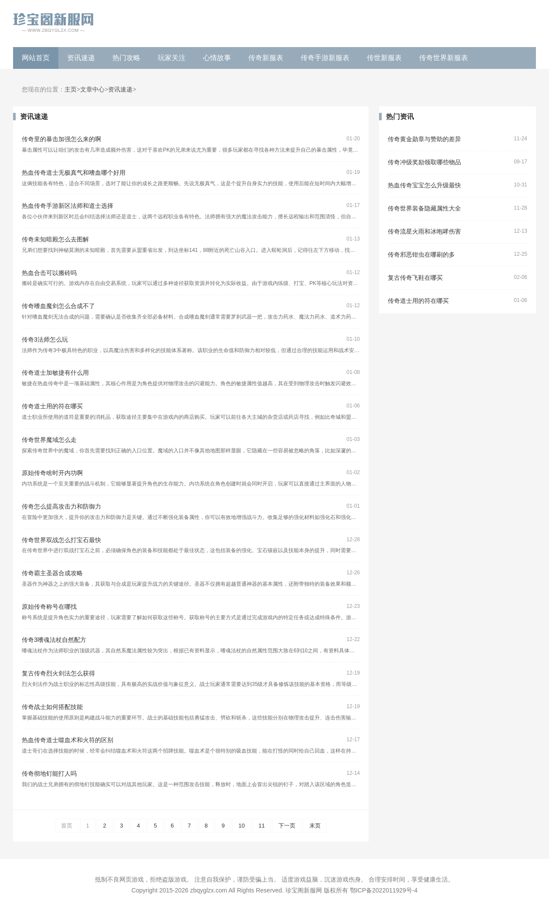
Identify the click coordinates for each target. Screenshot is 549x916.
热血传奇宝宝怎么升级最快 (424, 185)
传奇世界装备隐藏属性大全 (424, 208)
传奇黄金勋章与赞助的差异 (424, 139)
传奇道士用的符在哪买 (52, 406)
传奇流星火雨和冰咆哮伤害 (424, 231)
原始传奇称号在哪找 (49, 607)
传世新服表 (384, 57)
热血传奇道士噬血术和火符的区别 (67, 740)
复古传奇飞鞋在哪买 (415, 278)
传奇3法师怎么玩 (45, 339)
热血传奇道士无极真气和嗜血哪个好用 (73, 173)
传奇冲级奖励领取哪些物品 (424, 162)
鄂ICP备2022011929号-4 (384, 890)
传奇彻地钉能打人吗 (49, 773)
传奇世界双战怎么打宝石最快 (61, 540)
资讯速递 (81, 57)
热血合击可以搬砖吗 (49, 273)
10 (241, 825)
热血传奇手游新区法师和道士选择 (67, 206)
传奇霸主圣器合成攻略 (52, 573)
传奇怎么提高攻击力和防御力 (61, 506)
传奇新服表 (265, 57)
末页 (315, 825)
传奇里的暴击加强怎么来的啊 (61, 139)
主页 (70, 89)
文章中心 (92, 89)
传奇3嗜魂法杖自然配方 (54, 640)
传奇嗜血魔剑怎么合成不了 (58, 306)
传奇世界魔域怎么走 (49, 440)
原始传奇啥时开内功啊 (52, 473)
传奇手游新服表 (325, 57)
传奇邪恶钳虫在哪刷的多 (421, 254)
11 (261, 825)
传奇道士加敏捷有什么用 (55, 373)
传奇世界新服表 (443, 57)
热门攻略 (126, 57)
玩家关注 (172, 57)
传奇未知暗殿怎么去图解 (55, 239)
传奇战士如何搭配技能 (52, 707)
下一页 (286, 825)
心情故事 (217, 57)
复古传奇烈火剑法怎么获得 (58, 673)
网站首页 (36, 57)
